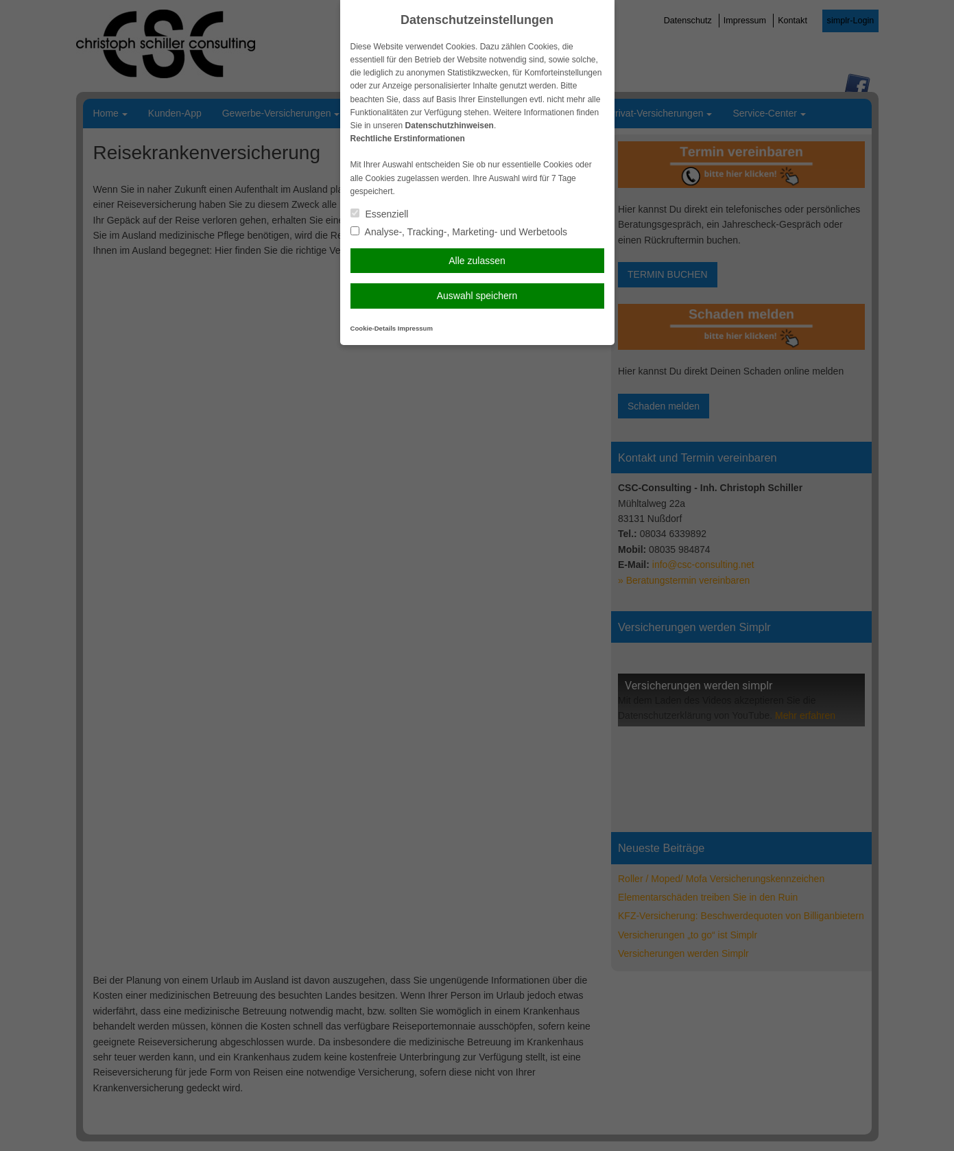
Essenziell (379, 214)
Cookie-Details (373, 328)
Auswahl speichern (477, 295)
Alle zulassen (477, 260)
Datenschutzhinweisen (449, 125)
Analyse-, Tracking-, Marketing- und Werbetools (459, 231)
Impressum (415, 328)
